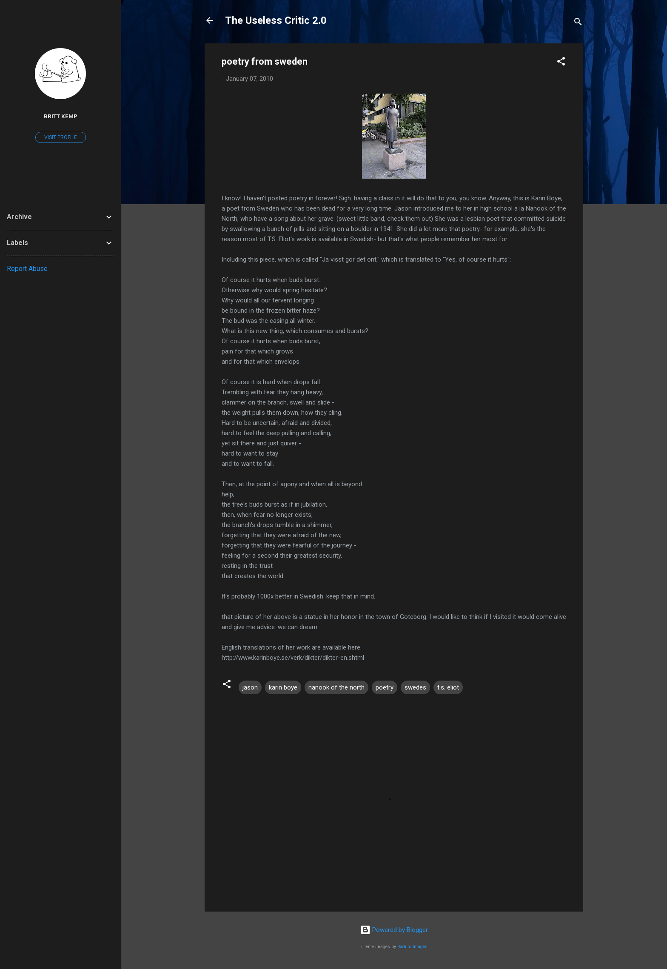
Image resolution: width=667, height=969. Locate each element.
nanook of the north (336, 687)
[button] (561, 62)
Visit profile (60, 137)
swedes (415, 687)
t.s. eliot (448, 687)
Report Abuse (27, 269)
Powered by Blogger (394, 930)
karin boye (283, 687)
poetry (384, 687)
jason (250, 687)
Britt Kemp (60, 116)
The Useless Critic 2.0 (276, 20)
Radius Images (412, 946)
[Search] (578, 23)
